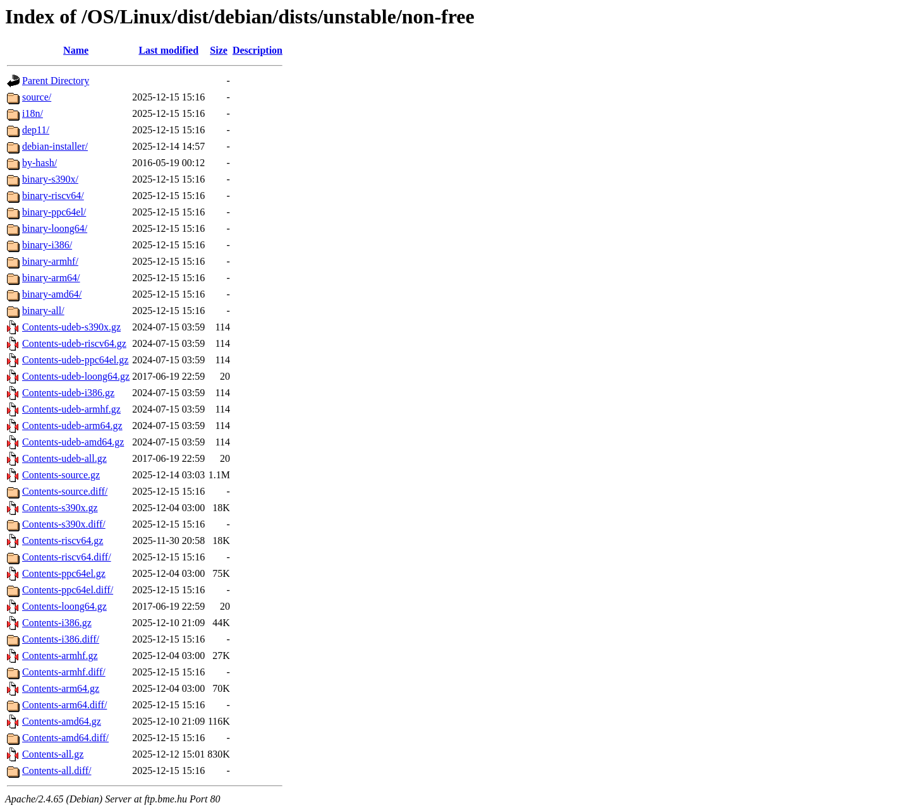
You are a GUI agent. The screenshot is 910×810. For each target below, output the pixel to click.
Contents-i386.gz (57, 622)
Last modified (168, 50)
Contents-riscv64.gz (62, 540)
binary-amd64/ (52, 294)
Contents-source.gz (61, 474)
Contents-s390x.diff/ (64, 524)
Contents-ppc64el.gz (64, 573)
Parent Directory (55, 80)
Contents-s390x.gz (60, 507)
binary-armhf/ (50, 261)
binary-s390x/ (50, 179)
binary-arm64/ (51, 277)
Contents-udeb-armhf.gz (71, 409)
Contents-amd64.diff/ (65, 737)
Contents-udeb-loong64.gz (76, 376)
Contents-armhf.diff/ (64, 672)
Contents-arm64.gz (60, 688)
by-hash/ (39, 162)
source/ (36, 97)
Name (75, 50)
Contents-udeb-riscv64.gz (74, 343)
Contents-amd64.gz (61, 721)
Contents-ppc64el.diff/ (67, 589)
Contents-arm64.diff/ (64, 704)
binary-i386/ (47, 244)
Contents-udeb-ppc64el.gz (75, 359)
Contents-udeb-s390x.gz (71, 327)
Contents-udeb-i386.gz (68, 392)
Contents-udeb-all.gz (64, 458)
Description (257, 50)
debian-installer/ (55, 146)
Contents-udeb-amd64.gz (73, 442)
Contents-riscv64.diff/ (66, 557)
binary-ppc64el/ (54, 212)
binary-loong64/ (54, 228)
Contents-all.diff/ (56, 770)
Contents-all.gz (52, 754)
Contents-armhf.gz (60, 655)
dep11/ (35, 129)
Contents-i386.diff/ (60, 639)
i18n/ (32, 113)
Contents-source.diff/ (64, 491)
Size (219, 50)
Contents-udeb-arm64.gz (72, 425)
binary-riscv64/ (53, 195)
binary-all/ (43, 310)
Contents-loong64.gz (64, 606)
